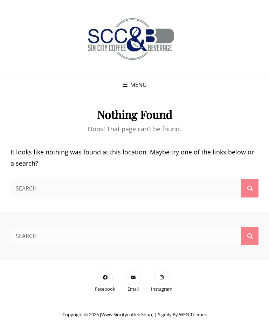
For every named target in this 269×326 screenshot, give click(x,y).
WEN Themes (193, 314)
